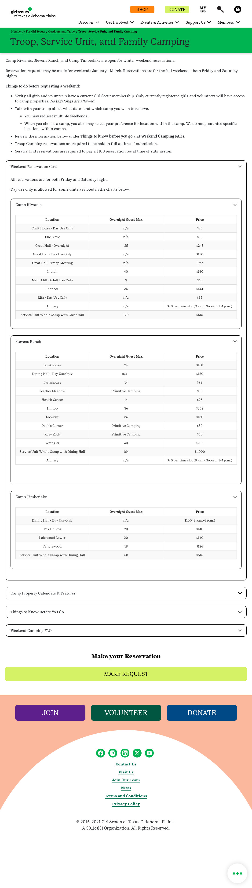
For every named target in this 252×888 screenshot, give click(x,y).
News (126, 788)
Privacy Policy (126, 804)
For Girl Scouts (35, 31)
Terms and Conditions (126, 796)
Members (17, 31)
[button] (203, 11)
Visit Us (126, 772)
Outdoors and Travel (61, 31)
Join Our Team (126, 780)
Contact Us (126, 764)
